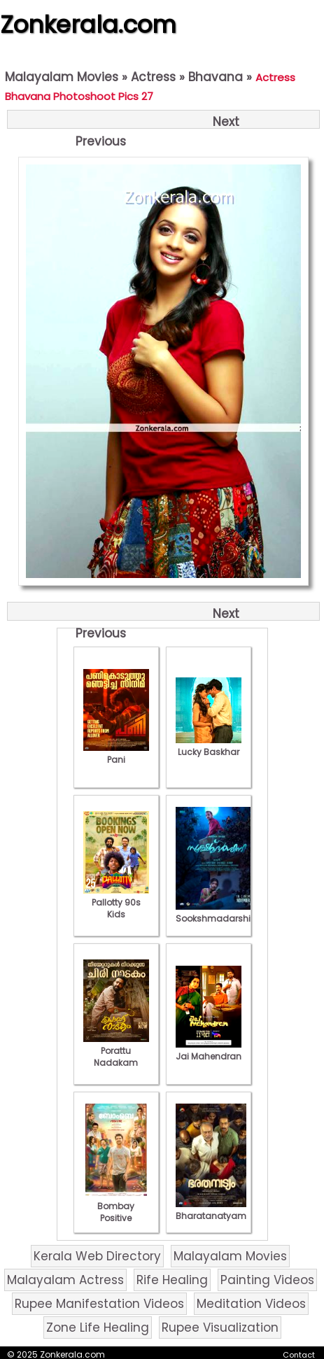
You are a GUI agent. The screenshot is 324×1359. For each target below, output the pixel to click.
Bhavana (215, 77)
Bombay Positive (116, 1206)
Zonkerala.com (88, 24)
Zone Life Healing (97, 1327)
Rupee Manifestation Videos (99, 1303)
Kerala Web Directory (97, 1256)
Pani (116, 754)
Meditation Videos (251, 1303)
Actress (153, 77)
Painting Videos (267, 1280)
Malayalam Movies (61, 77)
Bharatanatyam (211, 1210)
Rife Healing (172, 1280)
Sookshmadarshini (217, 912)
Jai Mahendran (208, 1050)
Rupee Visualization (220, 1327)
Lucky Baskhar (208, 746)
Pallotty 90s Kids (116, 902)
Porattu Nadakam (116, 1051)
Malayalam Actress (65, 1280)
